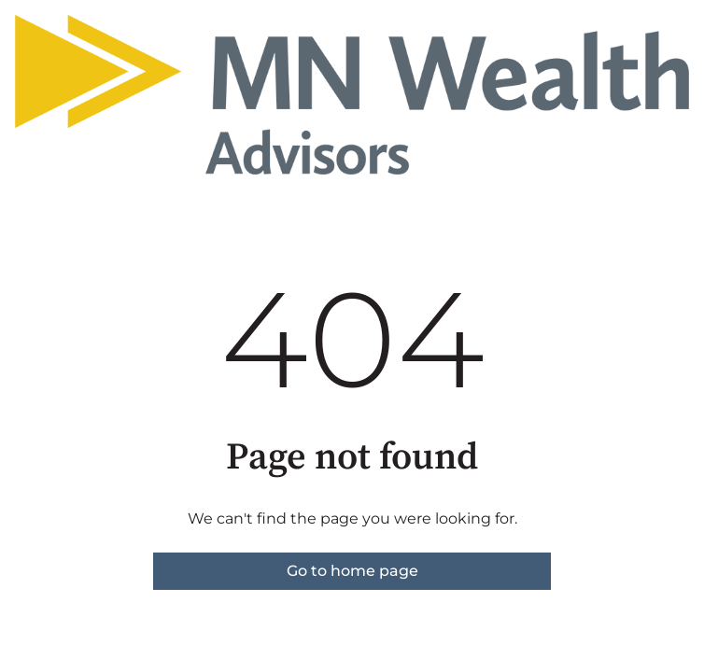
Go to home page (352, 571)
